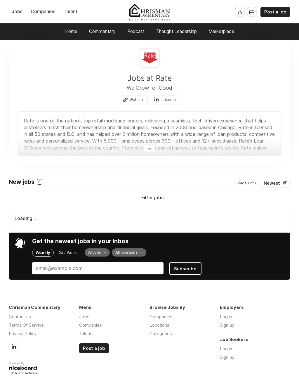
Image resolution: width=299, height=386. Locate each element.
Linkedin (168, 99)
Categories (161, 333)
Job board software (23, 373)
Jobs (17, 11)
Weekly (43, 252)
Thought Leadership (176, 31)
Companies (43, 11)
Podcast (136, 31)
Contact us (20, 316)
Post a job (275, 12)
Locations (159, 324)
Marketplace (221, 31)
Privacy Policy (22, 333)
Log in (226, 316)
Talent (71, 11)
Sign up (227, 324)
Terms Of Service (26, 324)
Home (71, 31)
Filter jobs (152, 198)
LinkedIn (14, 346)
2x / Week (68, 252)
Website (137, 99)
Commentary (102, 31)
